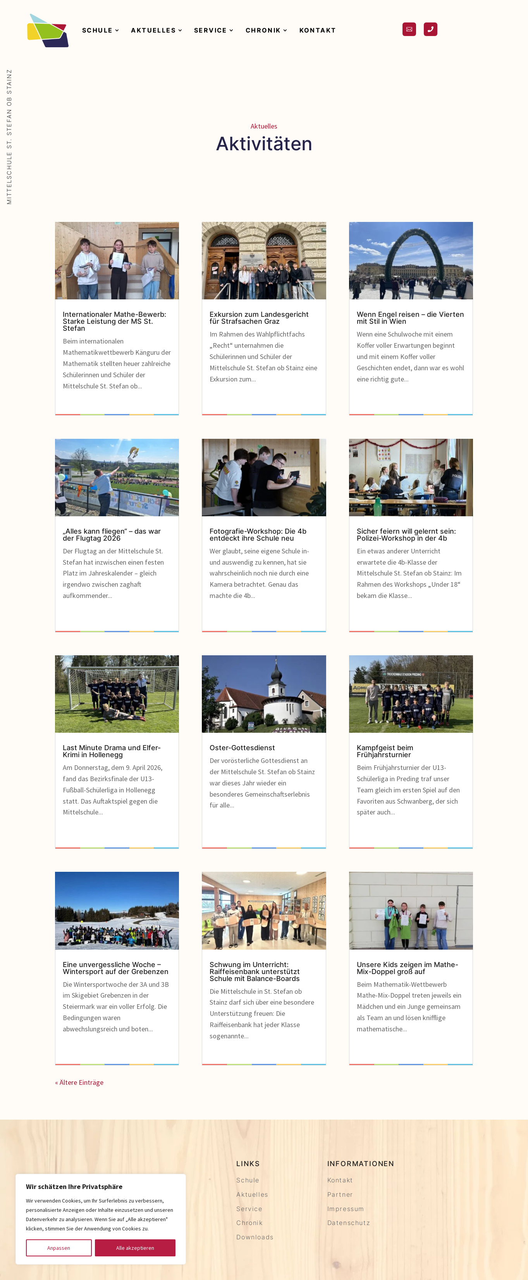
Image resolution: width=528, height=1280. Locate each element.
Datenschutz (348, 1223)
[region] (100, 1219)
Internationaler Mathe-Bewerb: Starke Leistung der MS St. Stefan (114, 321)
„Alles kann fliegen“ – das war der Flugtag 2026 (112, 534)
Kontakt (318, 30)
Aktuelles (153, 30)
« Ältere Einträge (79, 1082)
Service (210, 30)
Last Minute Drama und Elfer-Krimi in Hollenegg (112, 751)
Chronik (263, 30)
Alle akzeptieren (135, 1247)
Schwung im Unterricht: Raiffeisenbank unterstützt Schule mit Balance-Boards (255, 971)
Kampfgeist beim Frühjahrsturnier (385, 751)
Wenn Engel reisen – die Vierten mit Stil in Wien (410, 317)
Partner (340, 1194)
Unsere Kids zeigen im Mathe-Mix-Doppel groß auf (407, 968)
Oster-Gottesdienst (242, 748)
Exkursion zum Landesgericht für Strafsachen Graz (259, 317)
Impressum (346, 1209)
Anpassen (58, 1247)
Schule (97, 30)
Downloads (254, 1237)
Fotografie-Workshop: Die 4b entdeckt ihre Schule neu (258, 534)
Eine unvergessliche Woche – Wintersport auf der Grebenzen (116, 968)
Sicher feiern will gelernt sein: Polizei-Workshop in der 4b (406, 534)
